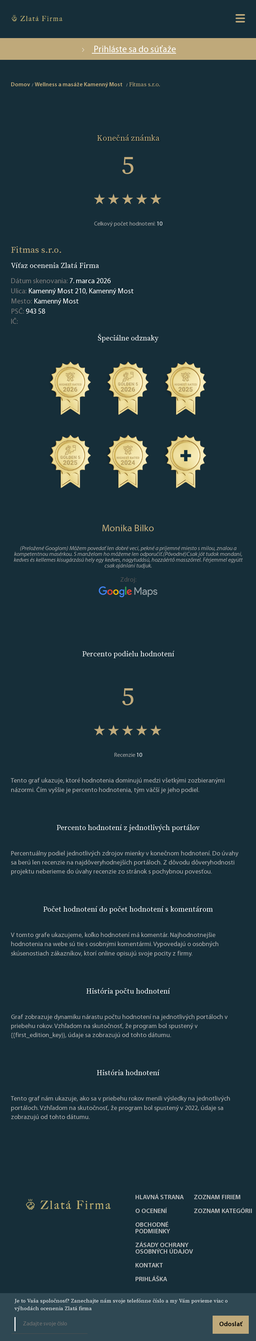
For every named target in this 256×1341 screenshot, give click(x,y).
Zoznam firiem (217, 1197)
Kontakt (149, 1266)
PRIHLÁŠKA (151, 1279)
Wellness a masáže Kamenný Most (79, 85)
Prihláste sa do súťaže (128, 49)
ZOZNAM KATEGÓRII (223, 1211)
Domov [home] (20, 85)
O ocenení (151, 1211)
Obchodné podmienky (152, 1228)
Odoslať (230, 1324)
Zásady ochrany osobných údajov (164, 1248)
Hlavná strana (159, 1197)
